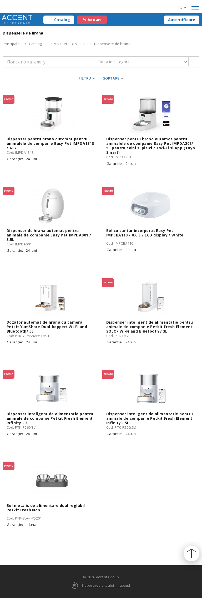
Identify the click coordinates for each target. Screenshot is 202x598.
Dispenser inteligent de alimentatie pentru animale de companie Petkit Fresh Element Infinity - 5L (149, 418)
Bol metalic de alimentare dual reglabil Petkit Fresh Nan (46, 507)
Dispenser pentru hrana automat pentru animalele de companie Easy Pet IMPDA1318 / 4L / (50, 143)
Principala (11, 43)
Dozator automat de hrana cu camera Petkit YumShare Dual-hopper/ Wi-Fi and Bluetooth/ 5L (47, 327)
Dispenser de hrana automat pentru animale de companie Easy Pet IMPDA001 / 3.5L (49, 235)
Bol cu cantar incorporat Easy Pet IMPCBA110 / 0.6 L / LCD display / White (144, 233)
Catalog (62, 19)
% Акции (92, 19)
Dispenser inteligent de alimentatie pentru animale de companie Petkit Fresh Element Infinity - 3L (50, 418)
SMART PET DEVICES (68, 43)
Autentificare (181, 19)
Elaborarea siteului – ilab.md (106, 585)
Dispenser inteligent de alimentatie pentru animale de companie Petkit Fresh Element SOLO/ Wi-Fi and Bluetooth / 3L (149, 327)
